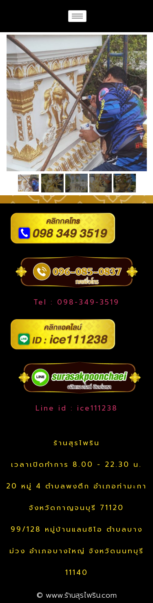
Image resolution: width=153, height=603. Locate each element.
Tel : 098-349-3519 (76, 302)
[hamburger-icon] (77, 16)
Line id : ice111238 (76, 408)
